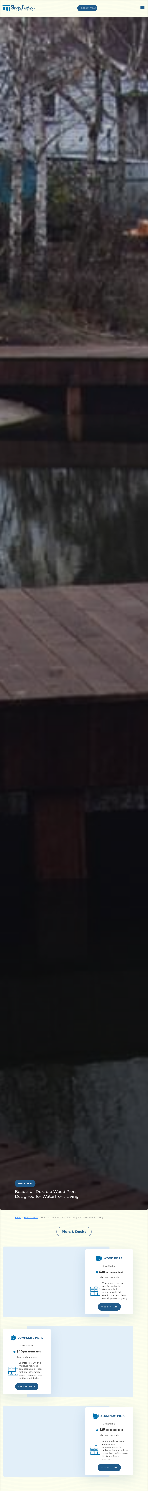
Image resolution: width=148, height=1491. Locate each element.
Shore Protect (19, 8)
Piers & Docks (25, 1183)
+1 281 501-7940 (87, 8)
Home (18, 1217)
